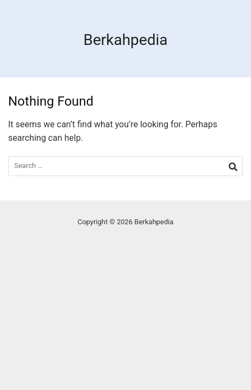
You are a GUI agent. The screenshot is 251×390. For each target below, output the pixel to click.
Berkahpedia (125, 40)
